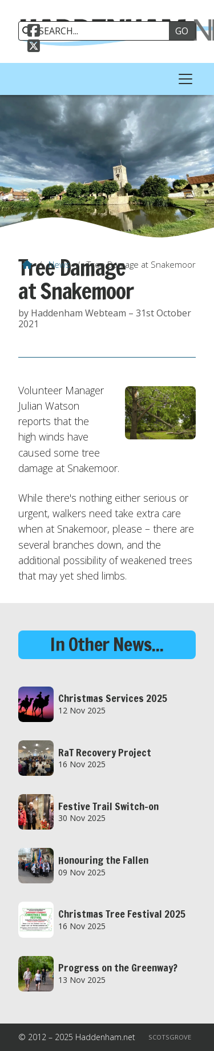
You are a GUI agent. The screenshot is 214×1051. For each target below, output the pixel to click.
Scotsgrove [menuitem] (169, 1037)
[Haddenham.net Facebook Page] (33, 32)
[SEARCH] (97, 31)
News (59, 264)
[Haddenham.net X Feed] (33, 47)
